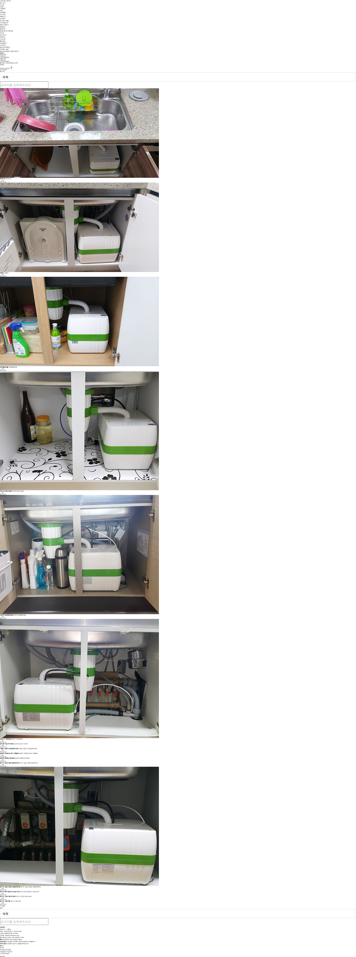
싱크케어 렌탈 (4, 20)
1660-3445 (3, 54)
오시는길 (2, 14)
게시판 (2, 33)
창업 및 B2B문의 (5, 47)
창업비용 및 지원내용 (6, 31)
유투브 (2, 947)
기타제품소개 (4, 22)
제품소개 (2, 16)
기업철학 (2, 8)
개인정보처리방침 (5, 949)
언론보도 (2, 37)
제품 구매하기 (4, 24)
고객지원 (2, 45)
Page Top (4, 956)
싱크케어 (2, 18)
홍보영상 (2, 41)
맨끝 (3, 906)
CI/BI (1, 6)
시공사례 (2, 39)
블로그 (2, 945)
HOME (2, 64)
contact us (2, 56)
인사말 (2, 5)
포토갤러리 (3, 43)
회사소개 (2, 3)
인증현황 (2, 12)
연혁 (1, 10)
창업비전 (2, 29)
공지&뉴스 (3, 35)
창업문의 (2, 26)
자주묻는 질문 (4, 49)
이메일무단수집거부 (6, 951)
